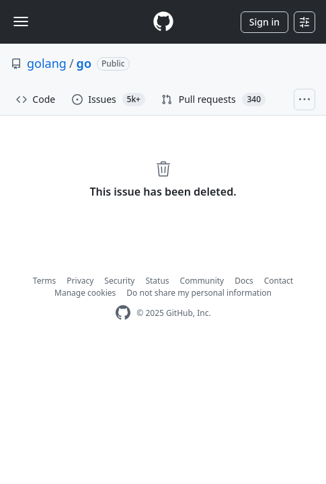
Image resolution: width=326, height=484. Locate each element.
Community (202, 280)
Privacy (80, 280)
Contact (278, 280)
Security (119, 280)
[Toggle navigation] (21, 21)
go (84, 63)
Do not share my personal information (199, 292)
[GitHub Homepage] (123, 313)
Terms (44, 280)
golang (47, 63)
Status (157, 280)
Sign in (264, 21)
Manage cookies (85, 292)
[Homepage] (163, 22)
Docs (244, 280)
